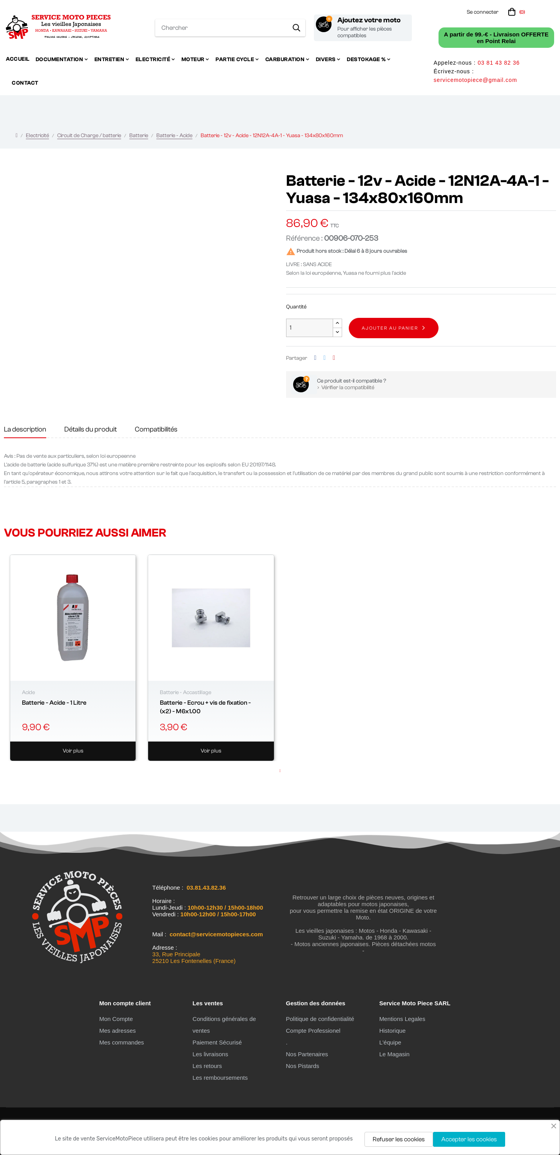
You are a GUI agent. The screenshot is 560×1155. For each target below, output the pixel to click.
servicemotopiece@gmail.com (475, 80)
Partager (315, 358)
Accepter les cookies (469, 1139)
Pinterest (334, 358)
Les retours (207, 1066)
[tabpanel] (73, 658)
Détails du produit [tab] (90, 429)
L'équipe (390, 1042)
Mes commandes (121, 1042)
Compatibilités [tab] (156, 429)
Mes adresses (117, 1030)
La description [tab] (25, 429)
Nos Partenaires (307, 1054)
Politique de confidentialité (320, 1018)
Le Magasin (394, 1054)
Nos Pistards (302, 1066)
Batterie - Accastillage (185, 692)
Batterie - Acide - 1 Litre (54, 702)
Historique (392, 1030)
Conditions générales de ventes (224, 1024)
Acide (28, 692)
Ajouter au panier (390, 328)
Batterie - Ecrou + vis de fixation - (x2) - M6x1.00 (205, 707)
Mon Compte (116, 1018)
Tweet (324, 358)
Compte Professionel (313, 1030)
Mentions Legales (402, 1018)
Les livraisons (210, 1054)
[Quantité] (309, 328)
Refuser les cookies (399, 1139)
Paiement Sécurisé (217, 1042)
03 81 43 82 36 (499, 63)
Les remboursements (220, 1077)
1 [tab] (280, 771)
